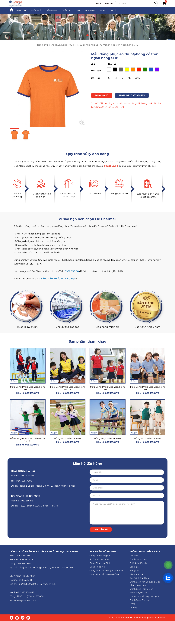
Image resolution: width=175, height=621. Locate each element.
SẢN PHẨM (52, 10)
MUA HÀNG (101, 95)
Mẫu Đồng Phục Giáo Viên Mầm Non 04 (67, 388)
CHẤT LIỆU (67, 10)
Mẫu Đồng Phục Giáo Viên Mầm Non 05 (27, 388)
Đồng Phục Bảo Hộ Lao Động (104, 574)
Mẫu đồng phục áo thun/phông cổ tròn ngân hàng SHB (107, 45)
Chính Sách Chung (139, 559)
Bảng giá (134, 567)
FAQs (98, 3)
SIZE (78, 10)
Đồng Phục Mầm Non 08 (67, 438)
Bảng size (134, 570)
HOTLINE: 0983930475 (132, 95)
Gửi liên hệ (101, 529)
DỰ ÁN (102, 10)
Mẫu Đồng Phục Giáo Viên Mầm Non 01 (27, 439)
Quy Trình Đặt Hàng (140, 578)
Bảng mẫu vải (136, 574)
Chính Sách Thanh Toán (141, 589)
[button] (87, 35)
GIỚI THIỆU (36, 10)
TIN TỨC (113, 10)
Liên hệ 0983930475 (27, 393)
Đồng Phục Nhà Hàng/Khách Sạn (106, 570)
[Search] (136, 3)
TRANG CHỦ (21, 10)
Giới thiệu (134, 555)
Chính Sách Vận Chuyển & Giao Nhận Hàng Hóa (145, 583)
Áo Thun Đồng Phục (63, 45)
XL (129, 78)
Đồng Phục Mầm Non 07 (107, 438)
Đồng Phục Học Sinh (100, 563)
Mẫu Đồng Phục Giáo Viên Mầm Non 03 (107, 388)
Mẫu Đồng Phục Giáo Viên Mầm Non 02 (147, 388)
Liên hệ (109, 3)
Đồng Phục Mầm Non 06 (147, 438)
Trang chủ (42, 45)
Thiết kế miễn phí (138, 563)
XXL (137, 78)
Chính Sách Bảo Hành (140, 600)
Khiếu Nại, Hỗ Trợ (138, 592)
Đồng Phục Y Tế (97, 567)
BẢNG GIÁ (90, 10)
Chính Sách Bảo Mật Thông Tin (145, 596)
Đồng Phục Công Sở (100, 555)
